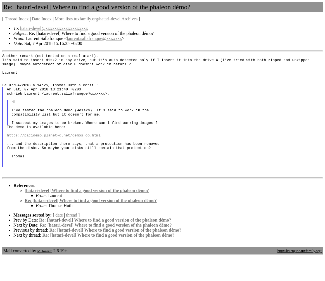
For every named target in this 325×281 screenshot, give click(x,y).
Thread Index (17, 18)
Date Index (42, 18)
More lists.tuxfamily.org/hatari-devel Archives (96, 18)
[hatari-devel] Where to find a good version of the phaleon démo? (87, 214)
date (59, 239)
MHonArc (44, 275)
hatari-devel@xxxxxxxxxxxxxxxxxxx (54, 28)
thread (71, 239)
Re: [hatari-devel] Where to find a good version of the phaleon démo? (91, 224)
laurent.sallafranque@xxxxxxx (94, 38)
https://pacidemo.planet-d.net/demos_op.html (54, 151)
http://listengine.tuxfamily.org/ (299, 275)
